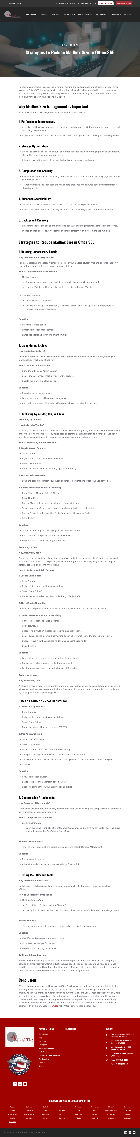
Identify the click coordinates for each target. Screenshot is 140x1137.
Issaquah (62, 1111)
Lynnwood (127, 1111)
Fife (45, 1111)
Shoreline (29, 1118)
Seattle (127, 1114)
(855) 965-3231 (122, 1060)
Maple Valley (12, 1114)
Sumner (45, 1118)
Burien (62, 1107)
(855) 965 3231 (90, 3)
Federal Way (29, 1111)
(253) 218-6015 (124, 1064)
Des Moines (95, 1107)
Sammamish (111, 1114)
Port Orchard (111, 1118)
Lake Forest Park (111, 1111)
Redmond (78, 1114)
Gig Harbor (127, 1118)
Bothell (45, 1107)
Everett (12, 1111)
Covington (78, 1107)
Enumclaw (127, 1107)
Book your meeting (124, 3)
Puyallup (62, 1114)
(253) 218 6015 (70, 3)
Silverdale (12, 1122)
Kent (78, 1111)
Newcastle (45, 1114)
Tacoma (62, 1118)
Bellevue (29, 1107)
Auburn (12, 1107)
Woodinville (95, 1118)
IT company (54, 1006)
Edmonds (111, 1107)
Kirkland (94, 1111)
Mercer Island (29, 1114)
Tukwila (78, 1118)
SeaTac (12, 1118)
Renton (94, 1114)
